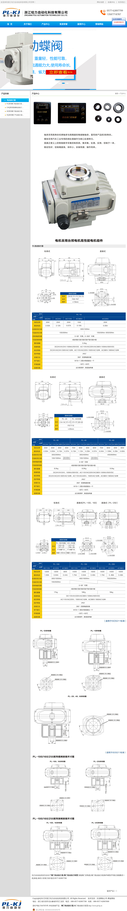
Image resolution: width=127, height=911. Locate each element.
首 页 (9, 24)
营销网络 (99, 24)
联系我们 (121, 2)
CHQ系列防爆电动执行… (15, 107)
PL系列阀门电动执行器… (15, 104)
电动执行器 (11, 100)
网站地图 (100, 2)
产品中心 (46, 24)
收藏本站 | (113, 2)
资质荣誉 (63, 24)
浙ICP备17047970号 (41, 906)
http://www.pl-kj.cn (95, 906)
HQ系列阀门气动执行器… (15, 115)
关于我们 (28, 24)
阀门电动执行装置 (71, 875)
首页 (116, 93)
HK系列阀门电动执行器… (15, 111)
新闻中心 (81, 24)
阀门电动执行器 (57, 875)
